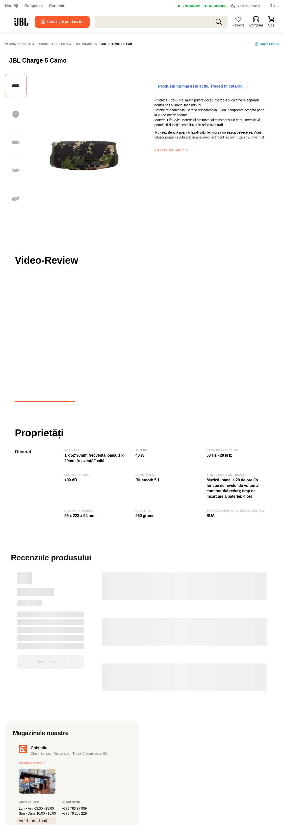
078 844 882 (217, 6)
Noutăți (11, 6)
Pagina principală (19, 44)
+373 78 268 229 (74, 813)
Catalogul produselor (62, 22)
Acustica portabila (55, 44)
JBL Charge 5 (86, 44)
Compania (33, 6)
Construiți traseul (32, 763)
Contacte (57, 6)
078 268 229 (191, 6)
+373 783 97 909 (74, 808)
